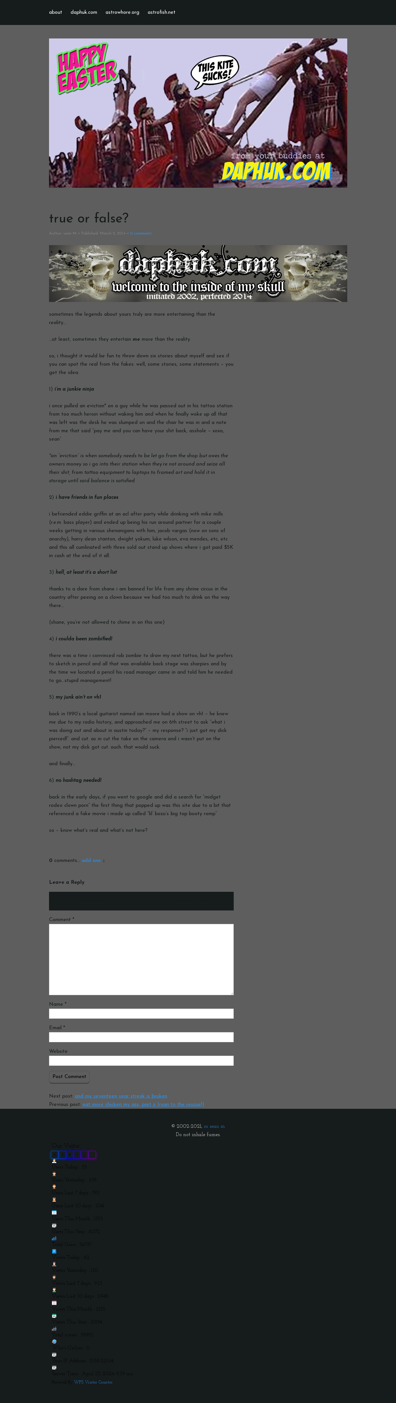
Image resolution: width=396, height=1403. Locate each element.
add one (91, 860)
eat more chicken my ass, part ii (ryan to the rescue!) (143, 1104)
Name (58, 1004)
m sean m (214, 1126)
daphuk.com (84, 12)
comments (141, 233)
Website (58, 1051)
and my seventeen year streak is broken (121, 1096)
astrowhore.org (122, 12)
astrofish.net (161, 12)
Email (57, 1028)
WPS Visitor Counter (93, 1382)
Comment (61, 920)
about (55, 12)
